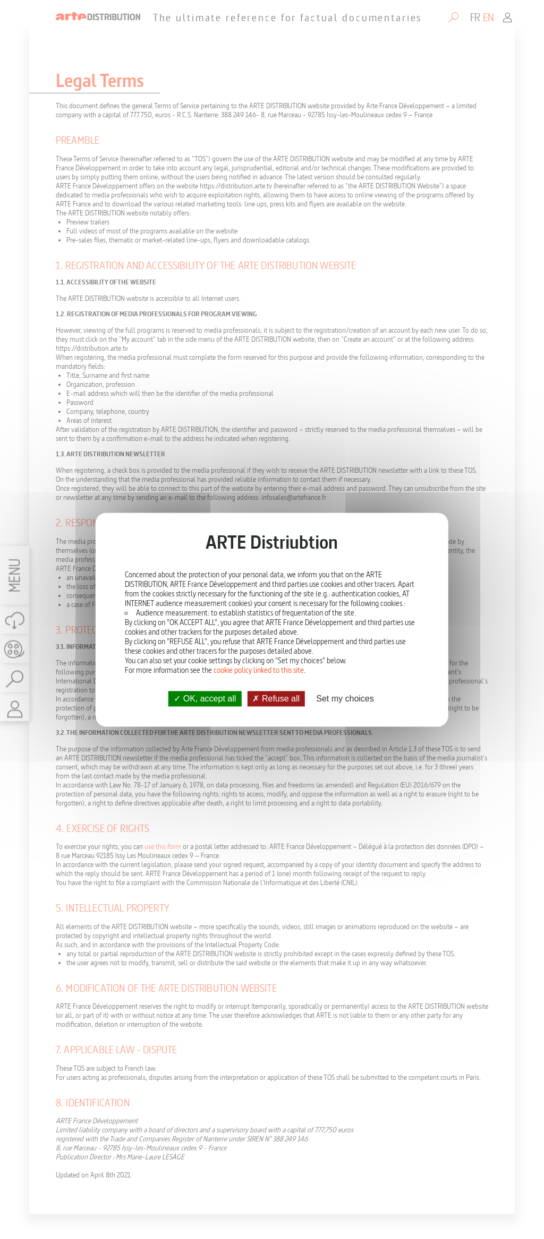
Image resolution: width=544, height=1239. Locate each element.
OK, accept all (205, 698)
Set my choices (344, 698)
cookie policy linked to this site (259, 670)
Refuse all (276, 698)
